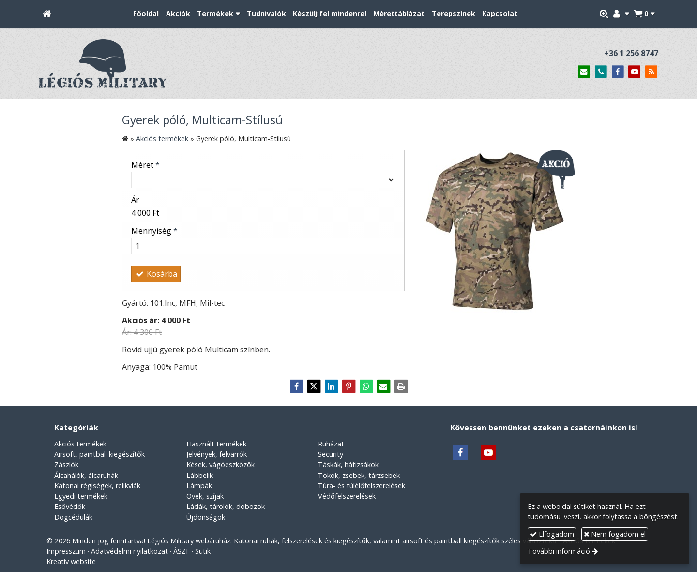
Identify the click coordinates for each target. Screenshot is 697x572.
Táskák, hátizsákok (348, 464)
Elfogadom (552, 534)
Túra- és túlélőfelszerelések (361, 485)
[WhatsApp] (366, 386)
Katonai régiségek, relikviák (97, 485)
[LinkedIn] (331, 386)
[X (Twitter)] (313, 386)
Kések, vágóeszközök (220, 464)
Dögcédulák (73, 517)
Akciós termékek (80, 443)
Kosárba (156, 274)
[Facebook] (618, 72)
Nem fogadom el (615, 534)
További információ (559, 551)
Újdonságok (205, 517)
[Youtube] (634, 72)
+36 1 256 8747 (631, 53)
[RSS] (651, 72)
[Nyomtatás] (401, 386)
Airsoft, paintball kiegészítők (99, 454)
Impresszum (66, 551)
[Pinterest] (348, 386)
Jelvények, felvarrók (216, 454)
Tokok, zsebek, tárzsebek (359, 475)
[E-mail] (584, 72)
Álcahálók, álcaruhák (86, 475)
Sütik (203, 551)
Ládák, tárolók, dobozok (225, 506)
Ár (135, 199)
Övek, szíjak (205, 496)
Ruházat (331, 443)
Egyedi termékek (80, 496)
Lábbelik (199, 475)
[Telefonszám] (601, 72)
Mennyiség (154, 230)
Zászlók (66, 464)
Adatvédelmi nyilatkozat (129, 551)
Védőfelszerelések (347, 496)
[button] (644, 13)
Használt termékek (216, 443)
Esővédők (69, 506)
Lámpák (199, 485)
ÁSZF (181, 551)
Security (330, 454)
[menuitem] (146, 13)
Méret (145, 164)
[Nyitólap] (47, 13)
